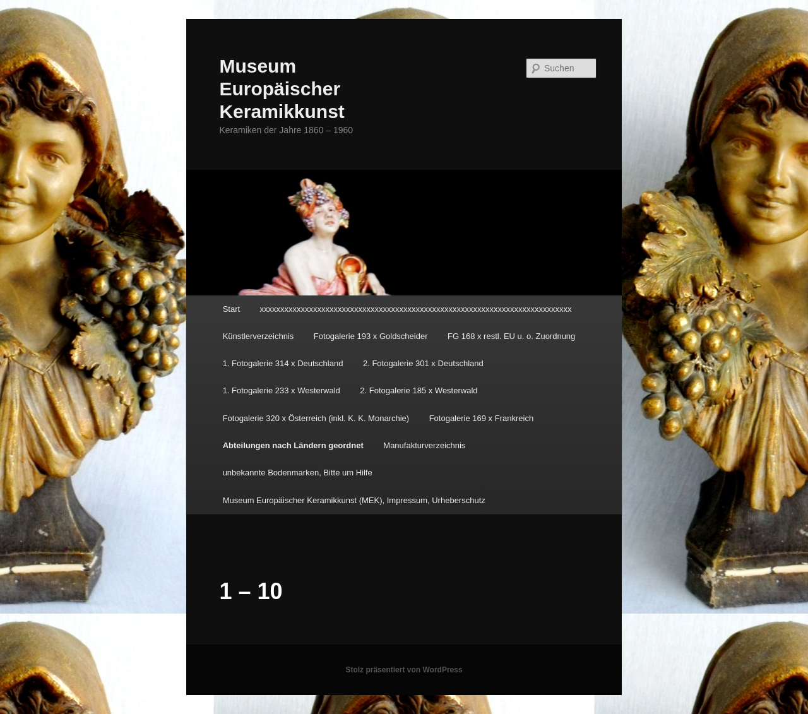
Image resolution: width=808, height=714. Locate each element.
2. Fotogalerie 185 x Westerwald (418, 390)
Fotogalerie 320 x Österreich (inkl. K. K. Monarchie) (316, 418)
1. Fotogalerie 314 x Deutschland (283, 363)
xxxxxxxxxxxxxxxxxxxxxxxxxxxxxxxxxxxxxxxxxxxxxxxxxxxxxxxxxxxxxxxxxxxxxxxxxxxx (416, 309)
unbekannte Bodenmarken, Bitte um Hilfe (297, 472)
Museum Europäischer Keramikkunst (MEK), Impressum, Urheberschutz (354, 500)
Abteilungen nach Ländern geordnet (293, 445)
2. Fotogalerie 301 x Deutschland (423, 363)
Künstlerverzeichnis (258, 336)
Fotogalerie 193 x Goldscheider (371, 336)
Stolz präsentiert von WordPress (403, 669)
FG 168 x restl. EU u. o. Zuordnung (511, 336)
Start (231, 309)
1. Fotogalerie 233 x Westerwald (281, 390)
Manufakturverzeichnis (424, 445)
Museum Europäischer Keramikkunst (281, 89)
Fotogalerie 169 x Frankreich (481, 418)
